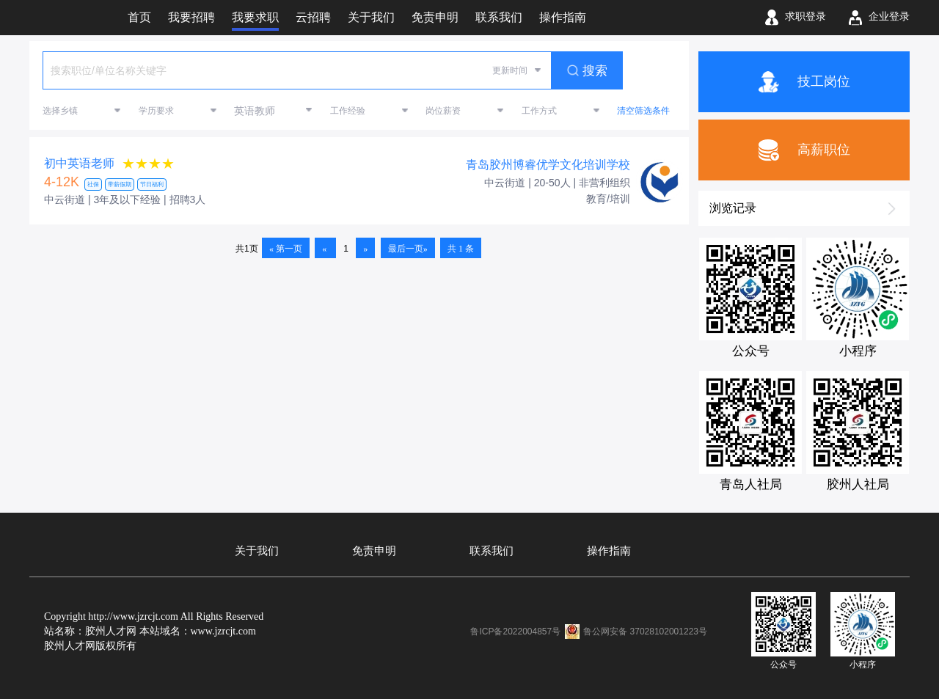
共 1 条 (460, 249)
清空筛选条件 (643, 111)
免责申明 (374, 551)
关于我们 (257, 551)
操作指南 (609, 551)
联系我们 (492, 551)
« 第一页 (285, 249)
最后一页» (408, 249)
